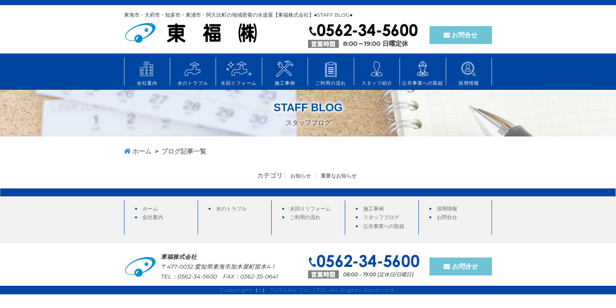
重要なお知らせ (339, 175)
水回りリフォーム (310, 208)
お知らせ (300, 175)
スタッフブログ (381, 217)
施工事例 (373, 208)
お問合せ (460, 35)
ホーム (150, 208)
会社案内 (152, 217)
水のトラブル (231, 208)
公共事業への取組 (383, 226)
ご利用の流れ (305, 217)
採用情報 (447, 208)
